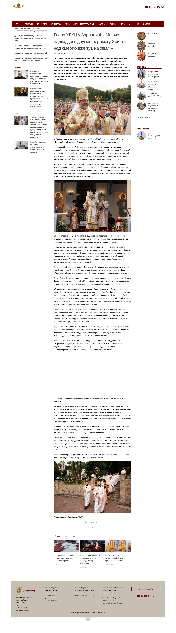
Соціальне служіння (152, 61)
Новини (18, 24)
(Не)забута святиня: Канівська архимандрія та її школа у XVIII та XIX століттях (38, 153)
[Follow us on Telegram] (158, 7)
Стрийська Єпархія (79, 598)
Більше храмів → (144, 123)
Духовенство (42, 24)
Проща (118, 30)
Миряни (102, 24)
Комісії (75, 24)
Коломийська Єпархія (109, 596)
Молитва (91, 30)
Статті (16, 119)
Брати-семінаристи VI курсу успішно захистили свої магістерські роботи (65, 563)
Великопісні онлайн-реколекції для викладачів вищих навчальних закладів (30, 53)
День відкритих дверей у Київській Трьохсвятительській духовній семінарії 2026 (30, 44)
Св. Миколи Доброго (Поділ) (154, 100)
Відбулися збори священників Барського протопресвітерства (115, 563)
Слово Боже (153, 39)
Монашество (56, 24)
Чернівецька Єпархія (109, 598)
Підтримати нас (148, 11)
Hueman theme (42, 628)
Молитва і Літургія (152, 51)
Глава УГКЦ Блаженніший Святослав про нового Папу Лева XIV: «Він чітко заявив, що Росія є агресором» (39, 83)
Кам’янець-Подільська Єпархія (112, 609)
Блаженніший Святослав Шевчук (70, 30)
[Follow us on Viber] (162, 7)
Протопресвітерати (87, 24)
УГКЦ (125, 30)
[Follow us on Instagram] (154, 7)
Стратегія (146, 24)
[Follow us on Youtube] (146, 7)
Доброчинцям (133, 24)
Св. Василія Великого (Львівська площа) (153, 91)
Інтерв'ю (17, 73)
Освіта (121, 24)
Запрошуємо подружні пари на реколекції (30, 59)
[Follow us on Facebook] (150, 7)
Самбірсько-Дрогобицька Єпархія (84, 596)
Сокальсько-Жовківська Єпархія (84, 601)
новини (110, 30)
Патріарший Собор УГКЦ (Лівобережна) (154, 80)
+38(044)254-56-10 (21, 613)
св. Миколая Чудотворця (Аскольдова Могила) (153, 112)
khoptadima (61, 59)
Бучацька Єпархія (108, 606)
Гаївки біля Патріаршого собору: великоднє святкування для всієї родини (30, 35)
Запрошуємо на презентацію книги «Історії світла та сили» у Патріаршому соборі (31, 65)
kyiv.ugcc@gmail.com (22, 616)
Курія (67, 24)
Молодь (101, 30)
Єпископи (29, 24)
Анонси (17, 30)
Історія (112, 24)
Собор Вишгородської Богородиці (154, 141)
